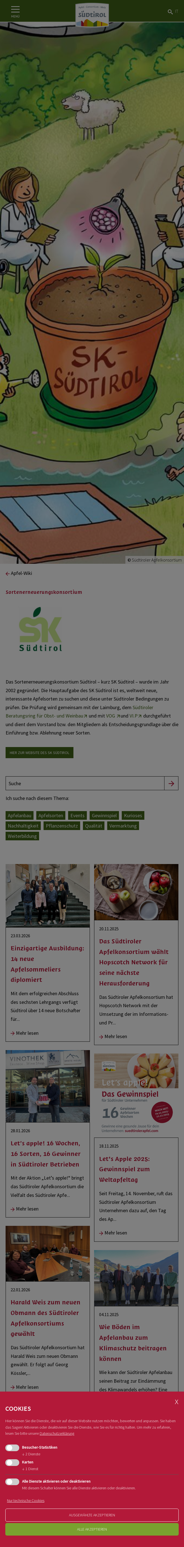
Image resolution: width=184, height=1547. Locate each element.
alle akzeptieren (92, 1529)
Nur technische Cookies (25, 1500)
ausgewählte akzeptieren (92, 1514)
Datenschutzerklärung (57, 1433)
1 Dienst (30, 1468)
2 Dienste (31, 1453)
